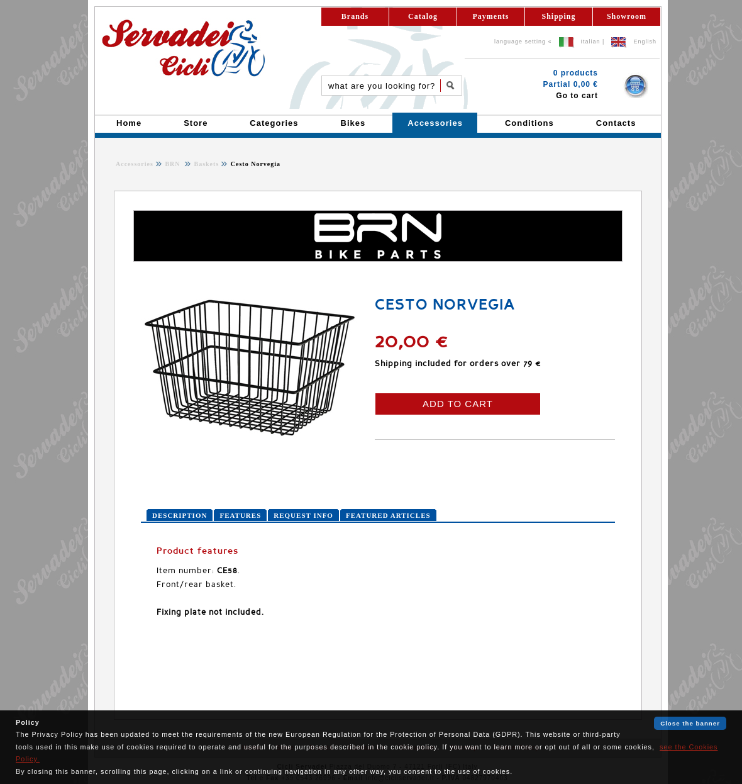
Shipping (558, 16)
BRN (173, 163)
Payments (491, 16)
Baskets (205, 163)
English (644, 41)
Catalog (423, 16)
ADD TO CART (458, 403)
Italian (591, 41)
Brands (354, 16)
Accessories (134, 163)
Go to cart (577, 95)
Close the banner (690, 723)
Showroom (626, 16)
